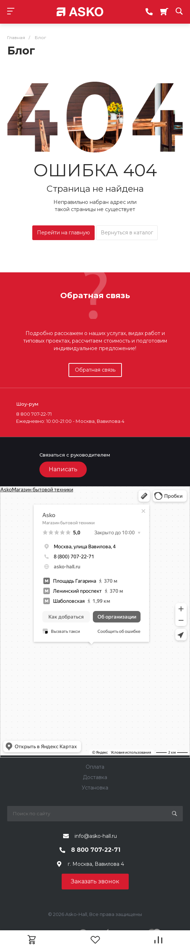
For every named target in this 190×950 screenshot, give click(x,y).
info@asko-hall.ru (96, 836)
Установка (95, 787)
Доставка (95, 777)
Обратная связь (95, 370)
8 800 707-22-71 (95, 849)
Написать (63, 469)
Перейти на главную (63, 232)
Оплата (95, 767)
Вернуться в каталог (127, 232)
